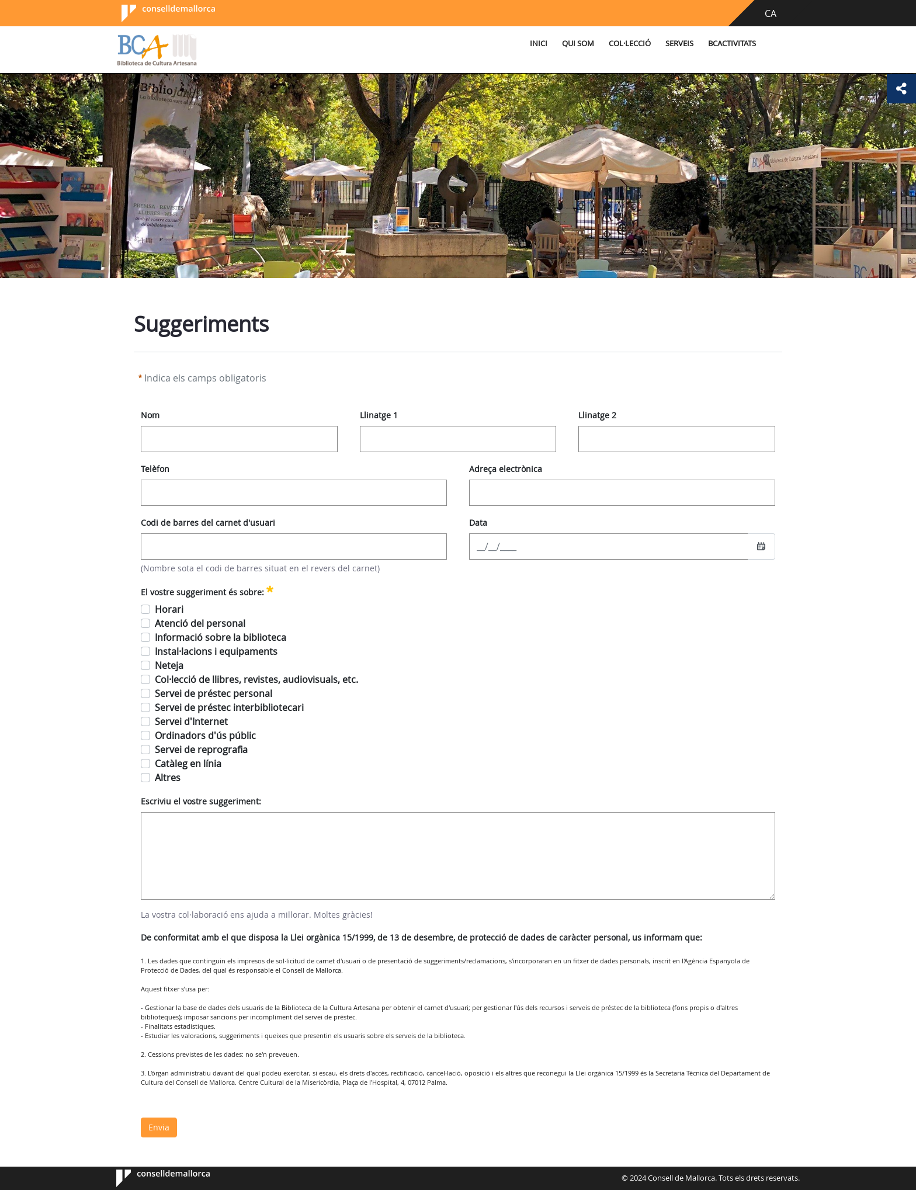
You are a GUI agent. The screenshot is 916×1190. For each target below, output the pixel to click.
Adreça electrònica (505, 468)
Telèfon (155, 468)
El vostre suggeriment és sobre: (207, 591)
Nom (150, 415)
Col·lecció (630, 43)
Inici (538, 43)
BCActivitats (732, 43)
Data (478, 522)
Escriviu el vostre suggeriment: (201, 801)
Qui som (578, 43)
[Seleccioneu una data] (761, 546)
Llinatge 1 (379, 415)
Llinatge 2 (597, 415)
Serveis (679, 43)
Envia (158, 1127)
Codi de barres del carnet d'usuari (208, 522)
